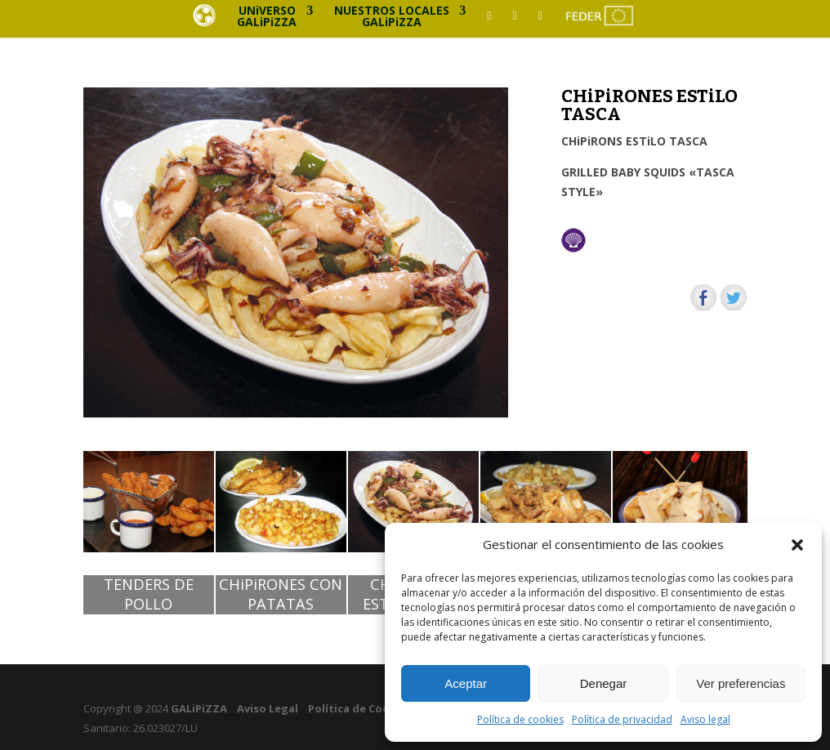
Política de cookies (520, 719)
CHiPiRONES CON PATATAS (280, 594)
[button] (797, 545)
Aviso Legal (267, 708)
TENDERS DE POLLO (149, 594)
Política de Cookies (360, 708)
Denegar (603, 683)
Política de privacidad (622, 719)
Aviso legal (705, 719)
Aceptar (465, 683)
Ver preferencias (740, 683)
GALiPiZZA (197, 708)
